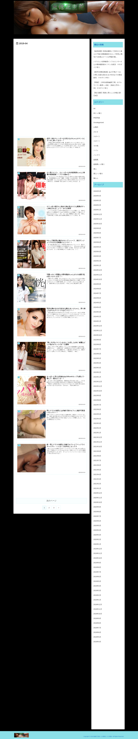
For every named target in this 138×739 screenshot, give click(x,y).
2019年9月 (97, 563)
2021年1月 (97, 488)
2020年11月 (97, 498)
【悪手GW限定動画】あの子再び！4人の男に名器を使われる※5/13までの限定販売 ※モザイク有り (107, 75)
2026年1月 (97, 210)
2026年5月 (97, 191)
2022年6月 (97, 409)
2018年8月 (97, 623)
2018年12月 (97, 604)
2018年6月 (97, 632)
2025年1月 (97, 265)
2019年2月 (97, 595)
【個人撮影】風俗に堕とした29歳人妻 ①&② (107, 94)
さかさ (95, 132)
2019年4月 (97, 586)
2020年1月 (97, 544)
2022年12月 (97, 381)
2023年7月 (97, 349)
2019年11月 (97, 553)
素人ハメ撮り (98, 173)
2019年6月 (97, 576)
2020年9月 (97, 507)
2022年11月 (97, 386)
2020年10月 (97, 502)
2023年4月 (97, 363)
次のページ (51, 500)
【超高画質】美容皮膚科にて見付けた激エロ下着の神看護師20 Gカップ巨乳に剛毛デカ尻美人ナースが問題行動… (107, 54)
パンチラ (96, 155)
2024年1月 (97, 321)
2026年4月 (97, 196)
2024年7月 (97, 293)
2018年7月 (97, 628)
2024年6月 (97, 298)
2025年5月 (97, 247)
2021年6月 (97, 465)
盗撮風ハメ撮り (99, 164)
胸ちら (95, 178)
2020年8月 (97, 512)
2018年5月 (97, 637)
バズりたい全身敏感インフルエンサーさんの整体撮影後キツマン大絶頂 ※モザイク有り (107, 64)
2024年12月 (97, 270)
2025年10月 (97, 224)
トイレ (95, 150)
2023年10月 (97, 335)
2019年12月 (97, 549)
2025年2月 (97, 261)
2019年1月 (97, 600)
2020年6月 (97, 521)
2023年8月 (97, 344)
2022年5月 (97, 414)
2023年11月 (97, 330)
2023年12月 (97, 326)
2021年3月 (97, 479)
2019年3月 (97, 590)
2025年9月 (97, 228)
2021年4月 (97, 474)
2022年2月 (97, 428)
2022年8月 (97, 400)
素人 (95, 169)
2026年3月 (97, 200)
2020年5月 (97, 525)
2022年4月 (97, 419)
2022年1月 (97, 433)
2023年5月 (97, 358)
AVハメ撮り (97, 113)
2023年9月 (97, 340)
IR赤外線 (96, 118)
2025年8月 (97, 233)
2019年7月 (97, 572)
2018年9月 (97, 618)
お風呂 (95, 127)
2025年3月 (97, 256)
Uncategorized (98, 122)
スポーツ (96, 136)
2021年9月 (97, 451)
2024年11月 (97, 275)
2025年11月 (97, 219)
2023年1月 (97, 377)
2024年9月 (97, 284)
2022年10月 (97, 391)
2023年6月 (97, 354)
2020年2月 (97, 539)
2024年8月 (97, 289)
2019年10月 (97, 558)
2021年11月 (97, 442)
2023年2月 (97, 372)
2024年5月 (97, 303)
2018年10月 (97, 614)
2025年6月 (97, 242)
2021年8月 (97, 456)
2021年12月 (97, 437)
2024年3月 (97, 312)
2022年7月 (97, 405)
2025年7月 (97, 238)
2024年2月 (97, 316)
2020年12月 (97, 493)
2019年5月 (97, 581)
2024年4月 (97, 307)
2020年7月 (97, 516)
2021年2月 (97, 484)
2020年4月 (97, 530)
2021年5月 (97, 470)
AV (94, 108)
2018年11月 (97, 609)
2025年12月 (97, 214)
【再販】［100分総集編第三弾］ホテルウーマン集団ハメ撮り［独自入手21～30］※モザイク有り (107, 85)
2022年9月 (97, 395)
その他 (95, 146)
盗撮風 (95, 160)
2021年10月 (97, 446)
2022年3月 (97, 423)
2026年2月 (97, 205)
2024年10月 (97, 279)
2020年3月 (97, 535)
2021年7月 (97, 460)
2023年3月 (97, 368)
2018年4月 (97, 642)
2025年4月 (97, 251)
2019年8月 (97, 567)
